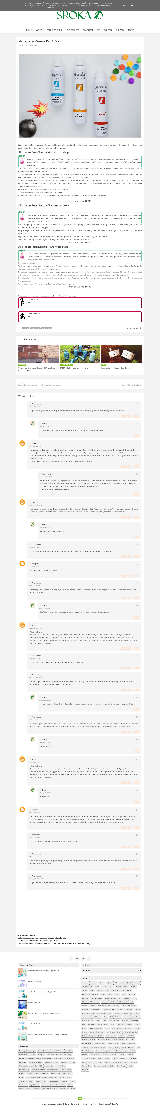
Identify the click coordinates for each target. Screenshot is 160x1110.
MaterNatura (100, 1032)
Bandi (102, 994)
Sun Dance (113, 1054)
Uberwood (123, 1058)
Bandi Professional (113, 994)
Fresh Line (117, 1013)
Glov (105, 1017)
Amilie (111, 987)
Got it (133, 5)
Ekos (114, 1009)
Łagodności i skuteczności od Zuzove (115, 368)
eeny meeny (121, 1066)
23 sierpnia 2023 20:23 (35, 856)
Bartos (124, 994)
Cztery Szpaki (123, 1002)
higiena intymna (59, 1058)
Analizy (39, 30)
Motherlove (130, 1036)
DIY (98, 30)
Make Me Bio (128, 1028)
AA (116, 983)
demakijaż (69, 1051)
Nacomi (92, 1039)
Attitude (84, 990)
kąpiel (69, 1070)
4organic (93, 983)
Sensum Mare (94, 1054)
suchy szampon (24, 1088)
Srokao (44, 423)
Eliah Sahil (129, 1009)
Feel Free (95, 1013)
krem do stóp (46, 328)
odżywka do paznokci (49, 1077)
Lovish (107, 1028)
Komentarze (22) (34, 45)
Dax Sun (85, 1005)
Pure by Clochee (87, 1051)
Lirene (84, 1028)
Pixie (109, 1047)
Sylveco (130, 1054)
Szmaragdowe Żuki (88, 1058)
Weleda (107, 1062)
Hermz (98, 1021)
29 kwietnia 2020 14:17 (45, 527)
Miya (83, 1036)
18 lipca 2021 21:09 (34, 812)
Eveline (137, 1009)
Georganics (86, 1017)
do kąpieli (41, 1054)
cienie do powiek (57, 1051)
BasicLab (132, 994)
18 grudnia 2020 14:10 (35, 658)
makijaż (21, 1073)
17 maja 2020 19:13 (34, 566)
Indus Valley (134, 1021)
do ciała (32, 1054)
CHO (120, 998)
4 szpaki (85, 983)
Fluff (110, 1013)
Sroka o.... (66, 1104)
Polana (123, 1047)
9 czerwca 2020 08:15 (45, 477)
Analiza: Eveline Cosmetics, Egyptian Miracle (43, 992)
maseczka (30, 1073)
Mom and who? (111, 1036)
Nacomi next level (104, 1039)
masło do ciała (55, 1073)
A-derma (109, 983)
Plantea (116, 1047)
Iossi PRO (91, 1024)
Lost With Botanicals (95, 1028)
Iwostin (99, 1024)
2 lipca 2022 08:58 (34, 837)
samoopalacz (60, 1085)
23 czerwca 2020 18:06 (35, 586)
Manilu (138, 1028)
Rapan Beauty (109, 1051)
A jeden (101, 983)
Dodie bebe (132, 1005)
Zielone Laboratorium (101, 1066)
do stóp (26, 328)
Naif (127, 1039)
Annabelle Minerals (122, 987)
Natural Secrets (87, 1043)
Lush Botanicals (117, 1028)
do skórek (50, 1054)
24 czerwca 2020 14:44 (45, 608)
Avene (92, 990)
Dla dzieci (88, 30)
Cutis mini (113, 1002)
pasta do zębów (54, 1081)
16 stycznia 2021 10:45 (35, 720)
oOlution (130, 1066)
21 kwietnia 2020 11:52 (35, 505)
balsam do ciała (66, 365)
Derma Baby (102, 1005)
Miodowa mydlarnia (130, 1032)
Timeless (107, 1058)
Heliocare (118, 1017)
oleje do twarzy (41, 1081)
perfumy (72, 1081)
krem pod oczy (52, 1070)
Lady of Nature (109, 1024)
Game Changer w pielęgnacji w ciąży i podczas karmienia (47, 1034)
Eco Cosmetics (95, 1009)
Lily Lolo (137, 1024)
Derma (93, 1005)
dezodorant (23, 1054)
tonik (43, 1088)
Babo (107, 990)
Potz (138, 1047)
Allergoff (136, 983)
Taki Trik (108, 30)
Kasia (34, 443)
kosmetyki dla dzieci (35, 1062)
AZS (103, 365)
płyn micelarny (34, 1085)
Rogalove (126, 1051)
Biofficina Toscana (96, 998)
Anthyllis (133, 987)
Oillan (116, 1043)
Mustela (84, 1039)
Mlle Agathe (92, 1036)
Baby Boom (127, 990)
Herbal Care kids (87, 1021)
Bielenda (85, 998)
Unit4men (133, 1058)
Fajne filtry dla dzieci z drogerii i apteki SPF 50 (44, 970)
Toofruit (115, 1058)
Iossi (83, 1024)
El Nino (120, 1009)
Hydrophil (125, 1021)
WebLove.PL (113, 1104)
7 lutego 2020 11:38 (45, 426)
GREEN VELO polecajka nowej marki (74, 368)
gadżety (120, 30)
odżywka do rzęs (65, 1077)
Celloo (133, 998)
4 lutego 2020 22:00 (34, 406)
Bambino (95, 994)
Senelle (84, 1054)
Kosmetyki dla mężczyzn (27, 1051)
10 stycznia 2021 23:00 (35, 677)
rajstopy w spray (48, 1085)
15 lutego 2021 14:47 (45, 793)
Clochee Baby (94, 1002)
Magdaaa (35, 810)
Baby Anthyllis (116, 990)
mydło (21, 1077)
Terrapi (99, 1058)
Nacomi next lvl (117, 1039)
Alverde (104, 987)
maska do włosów (42, 1073)
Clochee (85, 1002)
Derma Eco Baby (113, 1005)
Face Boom (86, 1013)
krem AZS (38, 1066)
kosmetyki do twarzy (68, 1062)
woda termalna (52, 1088)
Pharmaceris (94, 1047)
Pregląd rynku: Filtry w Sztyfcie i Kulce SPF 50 (44, 1013)
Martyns (35, 564)
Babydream (86, 994)
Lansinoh (129, 1024)
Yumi (84, 1066)
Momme (121, 1036)
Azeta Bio (100, 990)
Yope (126, 1062)
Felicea (103, 1013)
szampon (36, 1088)
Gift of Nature (96, 1017)
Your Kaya (133, 1062)
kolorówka (70, 1058)
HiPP (104, 1021)
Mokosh (100, 1036)
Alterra (97, 987)
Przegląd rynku (55, 30)
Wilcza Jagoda (117, 1062)
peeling (64, 1081)
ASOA (122, 983)
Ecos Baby (106, 1009)
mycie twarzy (67, 1073)
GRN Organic (134, 1013)
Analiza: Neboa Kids (35, 981)
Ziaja (89, 1066)
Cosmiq (104, 1002)
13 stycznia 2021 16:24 (45, 700)
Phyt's (103, 1047)
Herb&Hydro (136, 1017)
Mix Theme (93, 1104)
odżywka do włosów (26, 1081)
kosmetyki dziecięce (26, 1066)
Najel (132, 1039)
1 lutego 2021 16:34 (34, 762)
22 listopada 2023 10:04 (36, 879)
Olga (33, 502)
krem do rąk (49, 1066)
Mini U (119, 1032)
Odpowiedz (126, 416)
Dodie (124, 1005)
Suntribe (122, 1054)
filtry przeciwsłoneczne (43, 1058)
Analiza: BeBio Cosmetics (37, 1024)
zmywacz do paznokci (67, 1088)
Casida (126, 998)
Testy (131, 30)
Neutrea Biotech (100, 1043)
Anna (34, 625)
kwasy (62, 1070)
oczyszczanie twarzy (33, 1077)
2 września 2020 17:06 (35, 628)
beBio (112, 1066)
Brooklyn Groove (110, 998)
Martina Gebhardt (88, 1032)
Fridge (126, 1013)
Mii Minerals (111, 1032)
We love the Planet (95, 1062)
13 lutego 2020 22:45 (35, 446)
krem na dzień (24, 1070)
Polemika (131, 1047)
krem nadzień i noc (38, 1070)
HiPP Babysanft (114, 1021)
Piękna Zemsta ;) (34, 1002)
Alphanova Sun (87, 987)
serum (70, 1085)
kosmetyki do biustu (51, 1062)
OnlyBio (123, 1043)
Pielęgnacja (73, 30)
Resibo (118, 1051)
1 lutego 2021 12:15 (45, 742)
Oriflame (85, 1047)
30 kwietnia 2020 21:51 (35, 547)
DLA (131, 1002)
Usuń (136, 416)
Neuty (110, 1043)
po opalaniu (23, 1085)
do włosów (30, 1058)
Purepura (99, 1051)
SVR (133, 1051)
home (29, 30)
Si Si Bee (104, 1054)
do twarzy (67, 1054)
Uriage (84, 1062)
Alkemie (128, 983)
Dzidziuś (85, 1009)
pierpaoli (85, 1070)
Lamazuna (120, 1024)
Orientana (132, 1043)
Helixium (127, 1017)
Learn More (123, 5)
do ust (21, 1058)
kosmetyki (35, 328)
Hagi (111, 1017)
